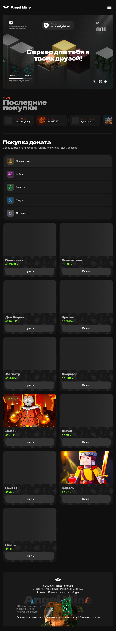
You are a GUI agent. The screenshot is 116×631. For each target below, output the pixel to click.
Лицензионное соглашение (29, 617)
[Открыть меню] (109, 7)
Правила (52, 592)
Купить (30, 271)
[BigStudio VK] (58, 620)
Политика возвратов (90, 617)
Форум (75, 592)
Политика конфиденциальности (61, 617)
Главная (41, 592)
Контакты (64, 592)
